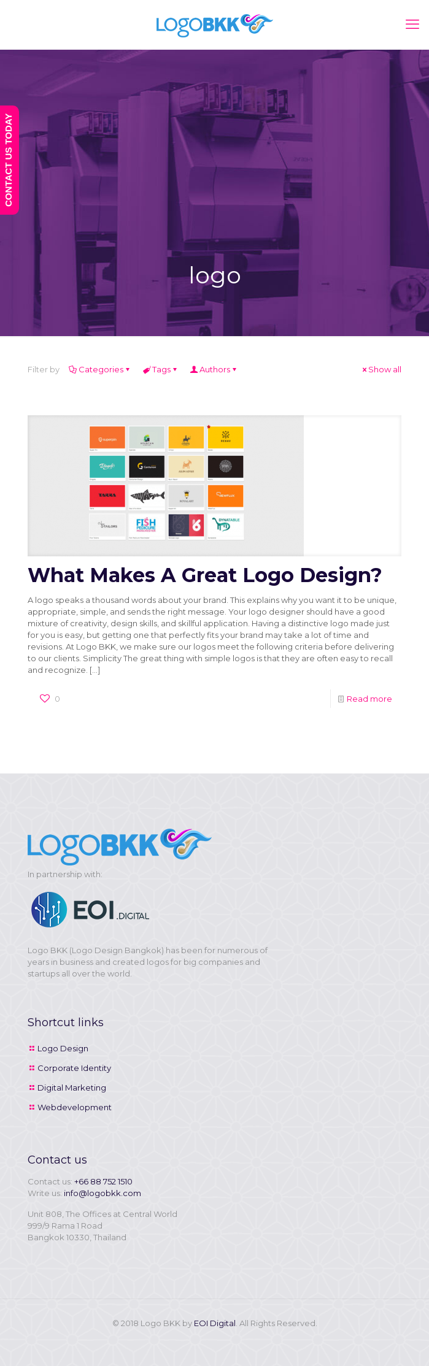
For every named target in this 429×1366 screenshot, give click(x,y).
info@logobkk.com (102, 1193)
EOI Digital (215, 1323)
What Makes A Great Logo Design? (205, 575)
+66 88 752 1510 (103, 1181)
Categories (100, 369)
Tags (160, 369)
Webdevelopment (74, 1107)
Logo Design (62, 1048)
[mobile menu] (412, 24)
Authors (214, 369)
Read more (369, 699)
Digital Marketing (71, 1087)
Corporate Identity (74, 1068)
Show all (380, 369)
